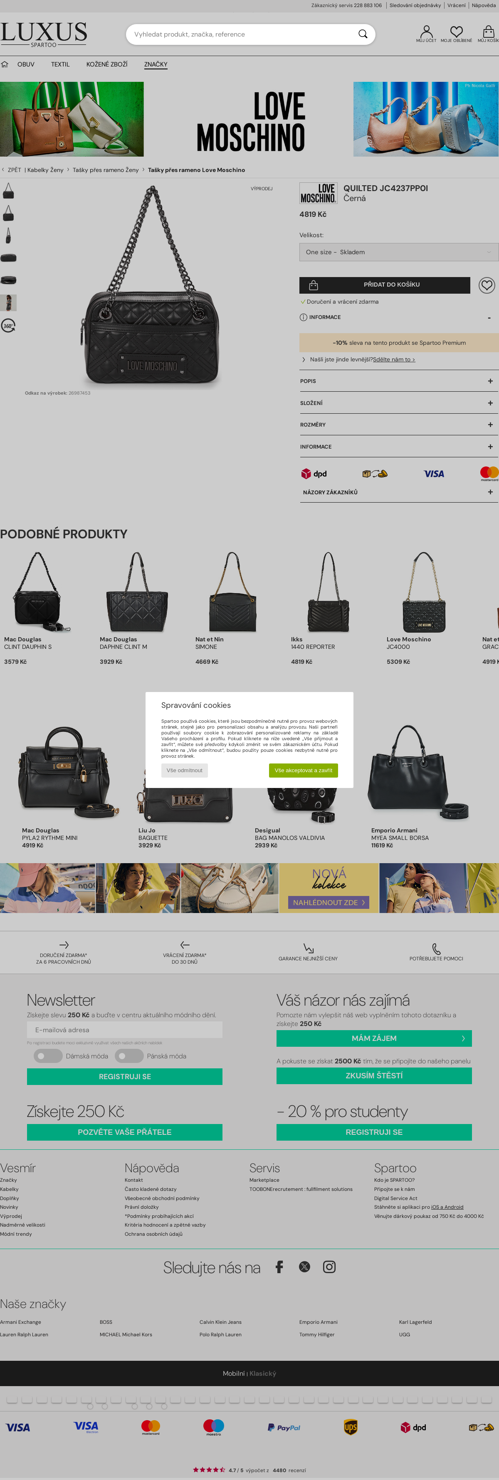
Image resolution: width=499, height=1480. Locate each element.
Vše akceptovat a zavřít (304, 770)
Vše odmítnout (185, 770)
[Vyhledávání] (363, 34)
